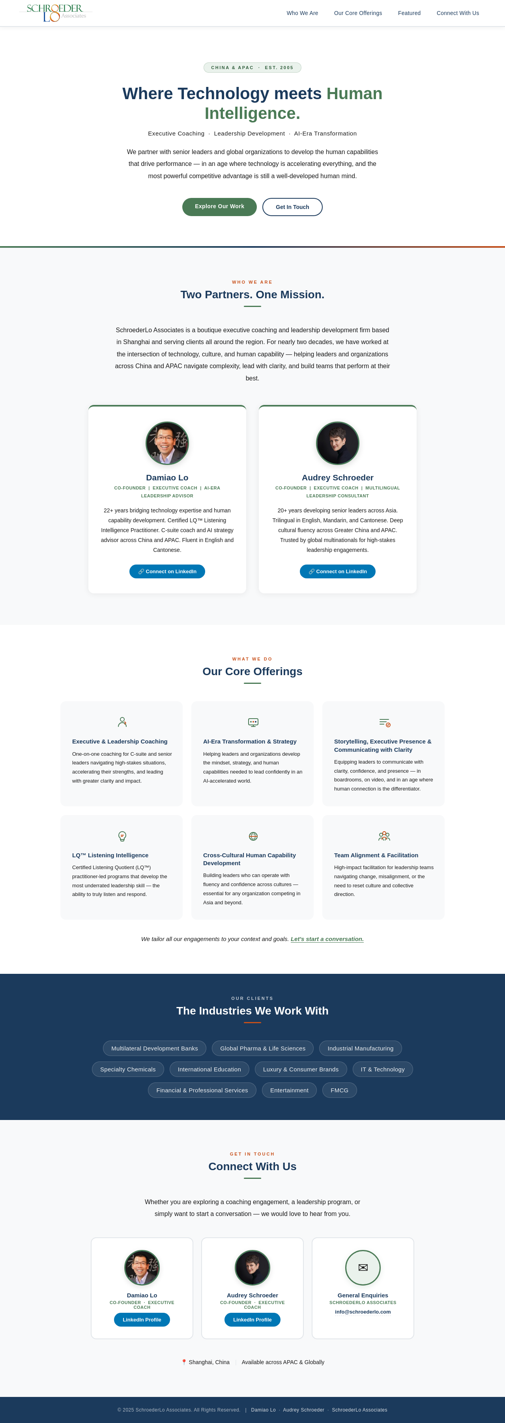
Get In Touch (292, 207)
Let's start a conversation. (327, 938)
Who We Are (298, 13)
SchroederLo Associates (359, 1410)
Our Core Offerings (355, 13)
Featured (407, 13)
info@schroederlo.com (363, 1312)
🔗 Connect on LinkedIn (167, 571)
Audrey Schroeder (304, 1410)
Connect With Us (457, 13)
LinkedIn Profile (142, 1320)
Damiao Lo (263, 1410)
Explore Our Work (219, 206)
